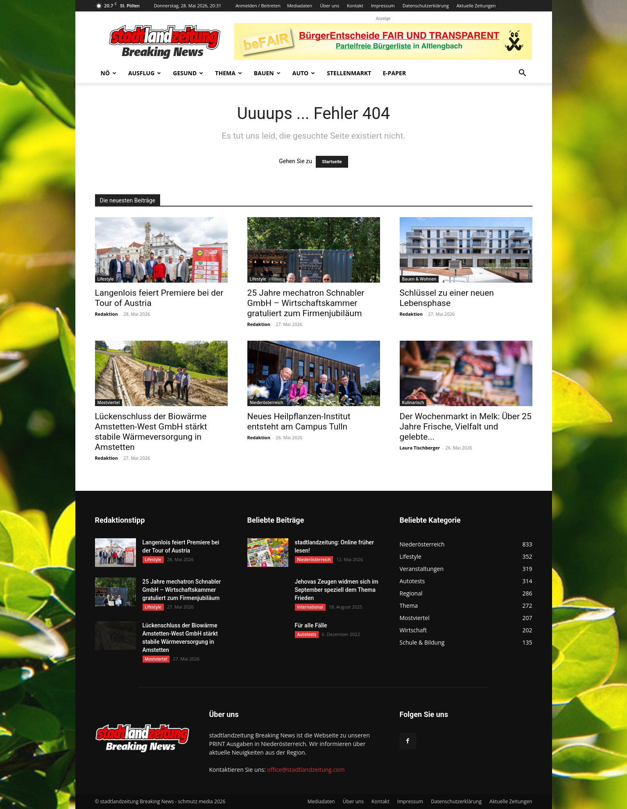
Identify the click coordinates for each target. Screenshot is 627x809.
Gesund (188, 73)
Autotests (306, 634)
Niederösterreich (266, 402)
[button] (522, 74)
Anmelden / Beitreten (258, 5)
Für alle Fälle (311, 625)
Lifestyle (105, 279)
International (310, 607)
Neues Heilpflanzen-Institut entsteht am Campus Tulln (299, 421)
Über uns (329, 5)
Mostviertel (108, 402)
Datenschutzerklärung (426, 5)
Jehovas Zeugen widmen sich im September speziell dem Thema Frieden (336, 589)
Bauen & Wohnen (419, 279)
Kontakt (355, 5)
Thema (228, 73)
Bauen (267, 73)
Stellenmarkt (349, 73)
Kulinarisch (413, 402)
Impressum (383, 5)
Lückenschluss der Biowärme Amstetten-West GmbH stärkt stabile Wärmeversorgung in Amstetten (151, 431)
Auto (303, 73)
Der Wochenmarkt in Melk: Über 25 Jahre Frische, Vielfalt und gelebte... (466, 426)
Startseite (332, 161)
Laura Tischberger (420, 448)
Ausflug (144, 73)
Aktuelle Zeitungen (476, 5)
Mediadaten (299, 5)
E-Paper (394, 73)
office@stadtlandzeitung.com (305, 769)
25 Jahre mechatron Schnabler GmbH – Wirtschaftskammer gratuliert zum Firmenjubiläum (305, 303)
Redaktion (106, 314)
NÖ (109, 73)
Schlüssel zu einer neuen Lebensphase (447, 298)
